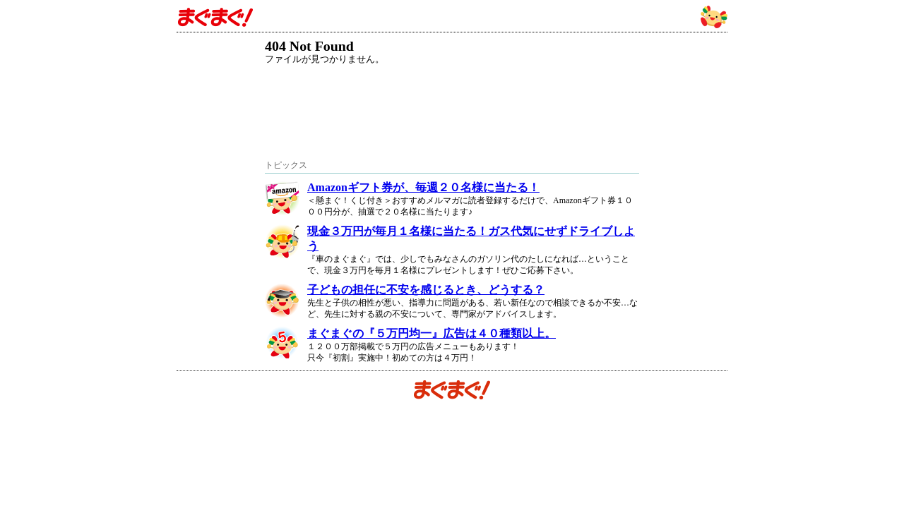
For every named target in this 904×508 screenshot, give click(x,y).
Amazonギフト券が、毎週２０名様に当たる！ (423, 187)
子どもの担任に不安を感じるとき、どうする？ (426, 290)
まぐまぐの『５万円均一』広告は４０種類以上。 (431, 333)
